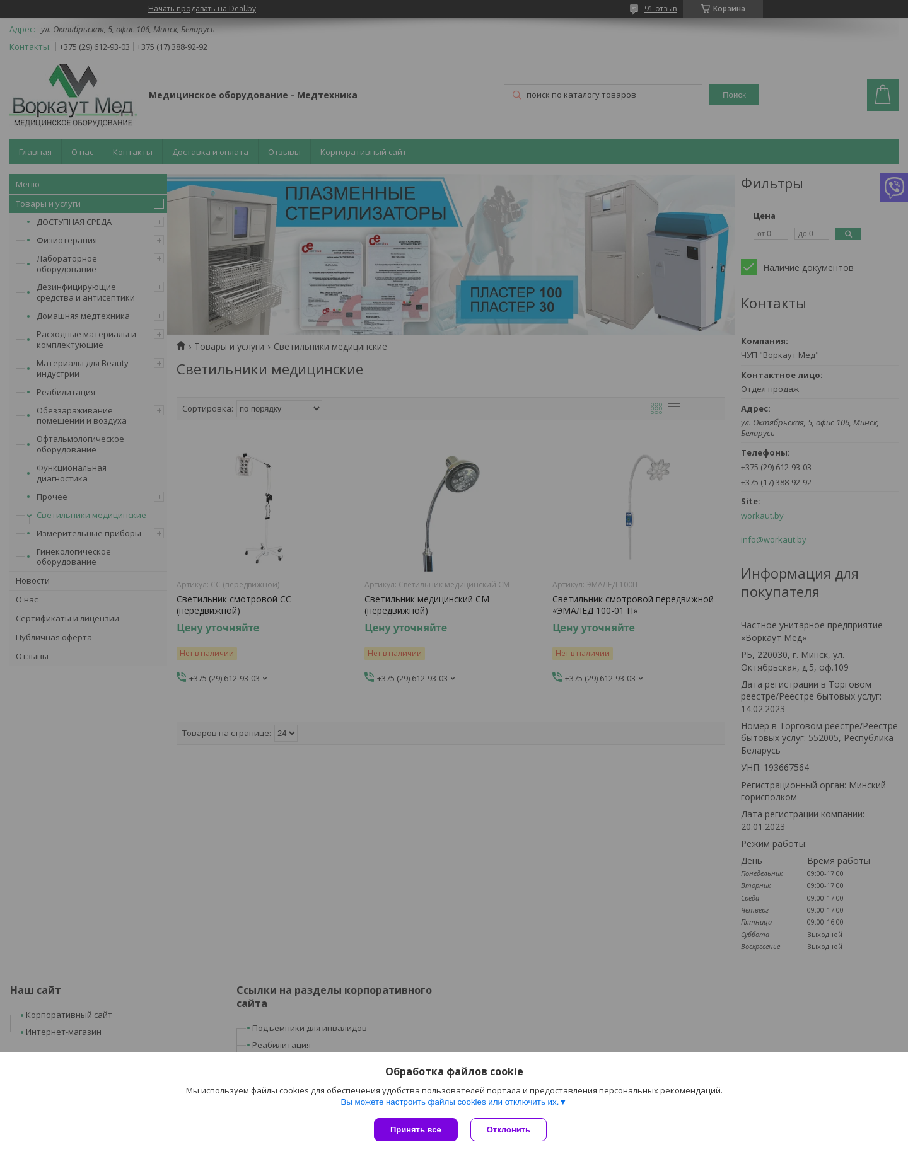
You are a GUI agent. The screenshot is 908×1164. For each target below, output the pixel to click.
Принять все (415, 1129)
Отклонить (508, 1129)
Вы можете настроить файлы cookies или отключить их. (449, 1102)
